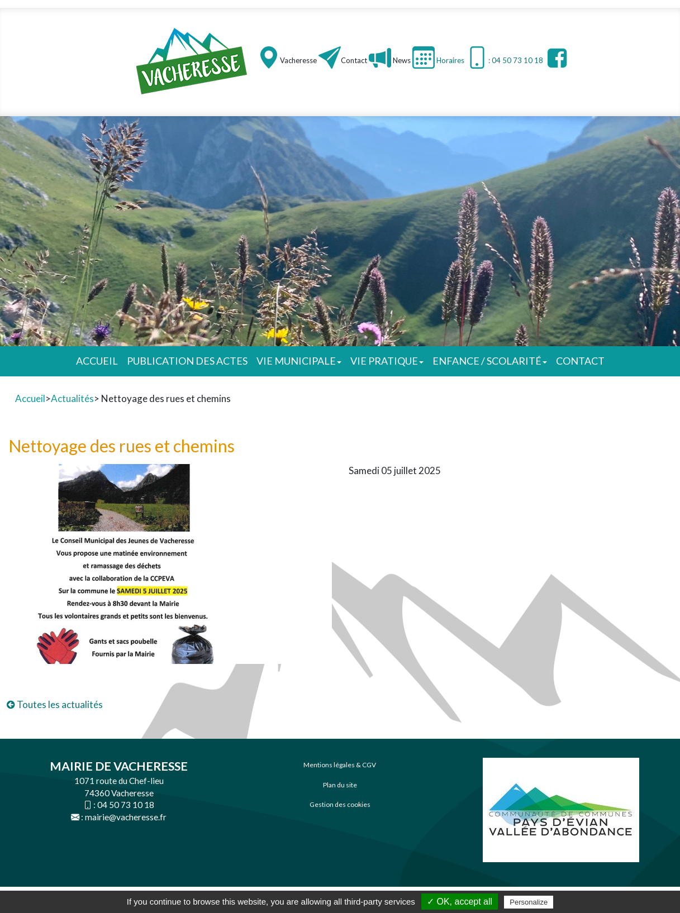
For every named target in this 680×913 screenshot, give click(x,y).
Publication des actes (187, 361)
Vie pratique (387, 361)
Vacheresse (298, 60)
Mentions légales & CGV (339, 765)
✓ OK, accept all (459, 901)
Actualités (72, 398)
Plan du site (340, 785)
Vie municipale (298, 361)
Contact (354, 60)
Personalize (529, 902)
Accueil (97, 361)
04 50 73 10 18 (125, 805)
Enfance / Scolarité (489, 361)
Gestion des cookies (340, 804)
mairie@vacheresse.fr (126, 817)
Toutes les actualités (55, 704)
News (401, 60)
